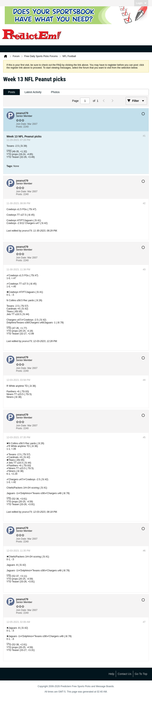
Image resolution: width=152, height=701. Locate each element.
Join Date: (21, 124)
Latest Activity (33, 92)
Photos (55, 92)
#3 (144, 269)
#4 (144, 380)
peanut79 (27, 230)
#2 (144, 203)
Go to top (141, 673)
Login (141, 3)
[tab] (11, 92)
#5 (144, 437)
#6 (144, 550)
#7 (144, 622)
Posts (11, 92)
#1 (144, 135)
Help (111, 673)
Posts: (19, 126)
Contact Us (124, 673)
